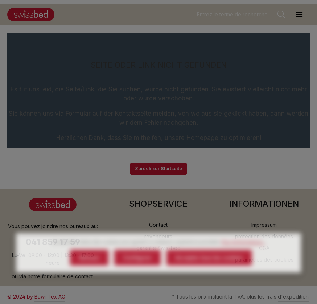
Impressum (264, 225)
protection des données (264, 236)
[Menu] (299, 14)
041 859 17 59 (53, 242)
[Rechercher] (281, 14)
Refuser (89, 271)
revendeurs (158, 236)
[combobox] (233, 14)
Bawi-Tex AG (49, 296)
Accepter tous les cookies (209, 271)
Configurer (137, 271)
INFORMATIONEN (264, 204)
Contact (158, 225)
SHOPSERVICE (158, 204)
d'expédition (293, 296)
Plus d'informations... (243, 255)
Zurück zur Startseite (158, 168)
